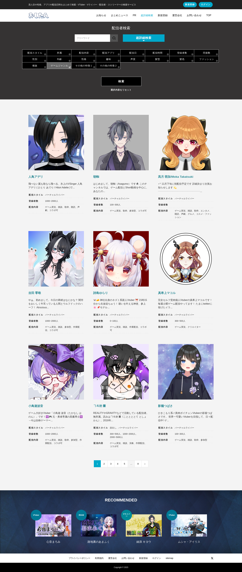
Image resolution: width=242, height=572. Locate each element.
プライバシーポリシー (79, 558)
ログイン (206, 4)
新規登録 (190, 4)
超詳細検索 (147, 15)
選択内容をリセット (121, 90)
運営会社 (177, 15)
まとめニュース (119, 15)
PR (134, 15)
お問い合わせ (194, 15)
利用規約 (99, 558)
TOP (208, 15)
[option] (53, 528)
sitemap (169, 558)
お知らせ (101, 15)
